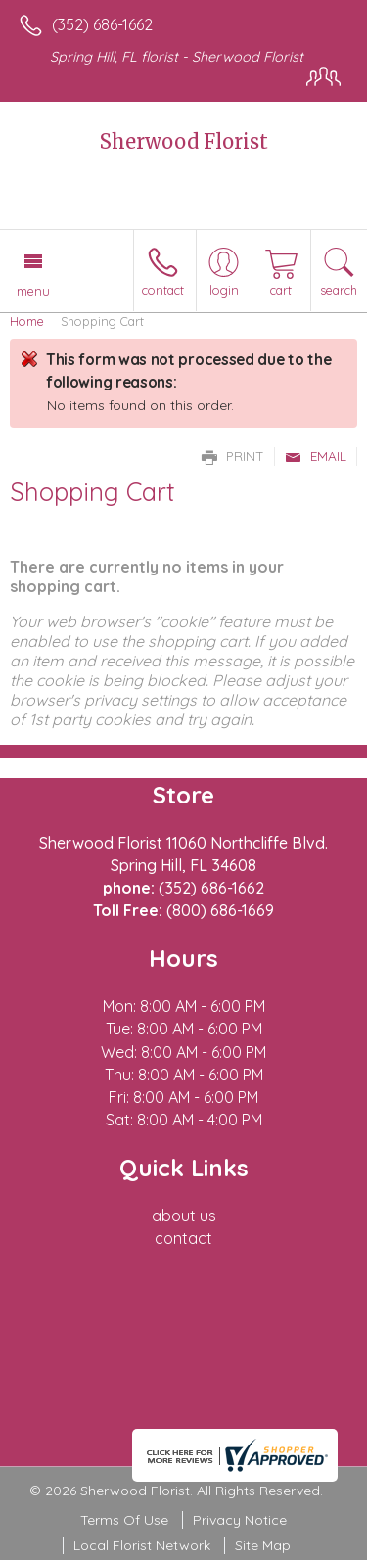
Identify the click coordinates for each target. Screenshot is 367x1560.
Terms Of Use (124, 1520)
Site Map (263, 1545)
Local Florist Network (141, 1545)
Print (233, 456)
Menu (33, 290)
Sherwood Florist (184, 141)
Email (315, 456)
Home (27, 321)
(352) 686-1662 (102, 24)
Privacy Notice (240, 1520)
